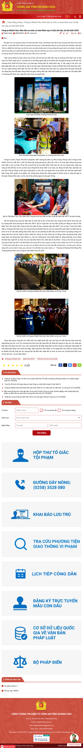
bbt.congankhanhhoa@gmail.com (42, 725)
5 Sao (21, 365)
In (79, 33)
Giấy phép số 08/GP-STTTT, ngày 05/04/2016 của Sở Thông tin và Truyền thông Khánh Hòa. (41, 732)
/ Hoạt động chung (14, 22)
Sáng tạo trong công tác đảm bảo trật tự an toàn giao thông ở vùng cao (35, 397)
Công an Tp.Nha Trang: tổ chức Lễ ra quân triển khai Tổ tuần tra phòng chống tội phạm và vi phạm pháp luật (41, 380)
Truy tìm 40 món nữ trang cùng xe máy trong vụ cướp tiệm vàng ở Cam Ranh (33, 384)
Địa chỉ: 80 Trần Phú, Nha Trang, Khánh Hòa (41, 719)
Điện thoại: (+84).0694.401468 (41, 729)
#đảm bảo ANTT (29, 359)
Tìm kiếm (41, 433)
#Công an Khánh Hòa (13, 359)
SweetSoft (77, 746)
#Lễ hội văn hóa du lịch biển (47, 359)
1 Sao (4, 365)
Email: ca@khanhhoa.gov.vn (41, 722)
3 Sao (13, 365)
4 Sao (17, 365)
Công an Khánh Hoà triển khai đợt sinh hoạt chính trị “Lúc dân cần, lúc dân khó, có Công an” (42, 388)
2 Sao (8, 365)
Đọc (4, 38)
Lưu (73, 33)
